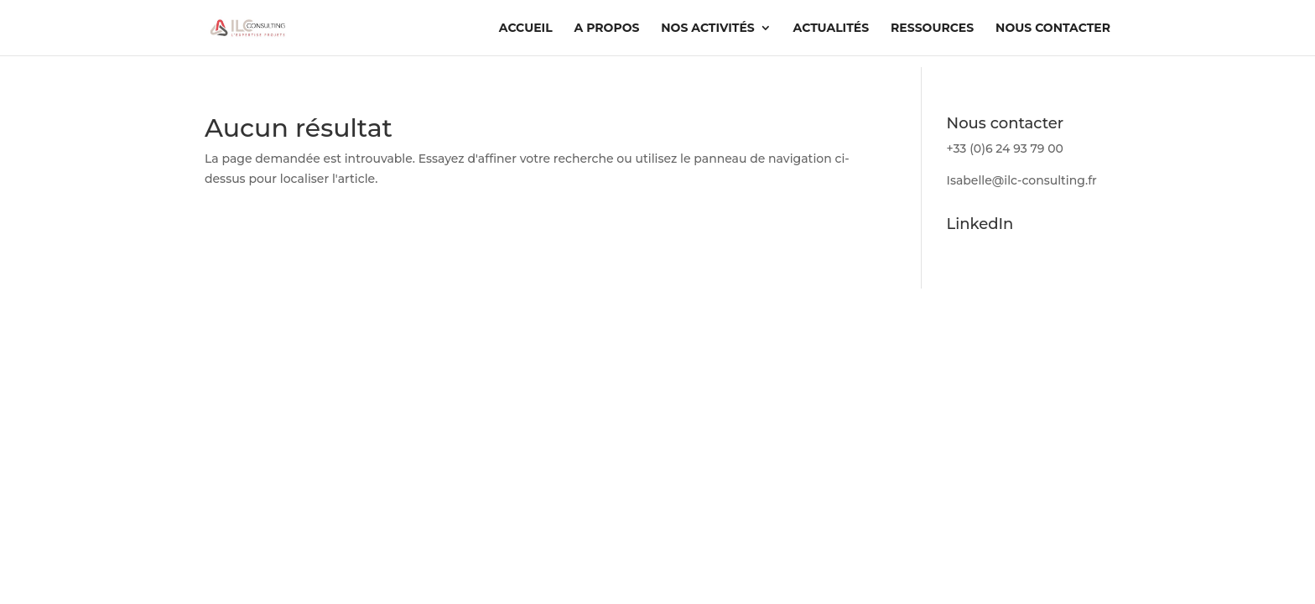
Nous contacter (1052, 28)
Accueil (526, 28)
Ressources (932, 28)
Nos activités (707, 28)
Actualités (831, 28)
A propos (607, 28)
